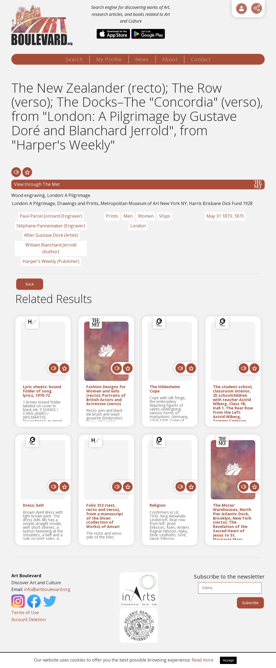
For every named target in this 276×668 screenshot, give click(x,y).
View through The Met (138, 184)
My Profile (109, 59)
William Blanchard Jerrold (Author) (50, 248)
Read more (202, 660)
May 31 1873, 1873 (225, 216)
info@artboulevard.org (47, 589)
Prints (112, 216)
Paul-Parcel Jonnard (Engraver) (51, 216)
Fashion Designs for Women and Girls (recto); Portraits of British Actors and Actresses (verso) (106, 395)
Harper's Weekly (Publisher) (51, 261)
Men (128, 216)
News (142, 59)
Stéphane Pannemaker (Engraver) (50, 226)
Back (29, 284)
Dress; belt (33, 505)
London (138, 226)
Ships (164, 216)
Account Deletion (28, 619)
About (170, 59)
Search (74, 59)
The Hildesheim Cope (165, 389)
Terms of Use (25, 612)
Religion (157, 505)
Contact (201, 59)
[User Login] (241, 8)
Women (146, 216)
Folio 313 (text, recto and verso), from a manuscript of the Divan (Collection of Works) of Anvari (104, 516)
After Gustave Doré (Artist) (51, 235)
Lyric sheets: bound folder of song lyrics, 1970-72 (42, 391)
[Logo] (42, 25)
